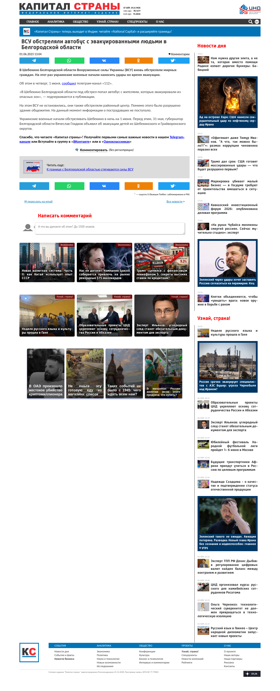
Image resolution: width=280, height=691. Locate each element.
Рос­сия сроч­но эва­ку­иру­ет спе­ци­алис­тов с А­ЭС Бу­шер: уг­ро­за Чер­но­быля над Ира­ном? (227, 385)
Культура (144, 655)
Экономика (66, 244)
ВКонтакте (81, 141)
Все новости (175, 201)
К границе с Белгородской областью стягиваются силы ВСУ (90, 169)
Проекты (187, 645)
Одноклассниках (117, 141)
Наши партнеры (233, 659)
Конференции (147, 651)
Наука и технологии (108, 659)
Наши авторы (231, 655)
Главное (33, 21)
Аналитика (55, 21)
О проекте (230, 651)
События (60, 645)
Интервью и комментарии (154, 662)
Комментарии (180, 54)
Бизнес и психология (151, 659)
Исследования (105, 666)
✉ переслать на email (38, 201)
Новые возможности (109, 662)
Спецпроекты (137, 21)
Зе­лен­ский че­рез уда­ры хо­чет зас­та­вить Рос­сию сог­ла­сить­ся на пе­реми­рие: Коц (227, 281)
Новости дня (211, 46)
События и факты (64, 655)
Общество (80, 21)
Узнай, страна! (108, 21)
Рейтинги (187, 662)
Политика (102, 655)
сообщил (69, 83)
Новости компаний (192, 659)
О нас (160, 21)
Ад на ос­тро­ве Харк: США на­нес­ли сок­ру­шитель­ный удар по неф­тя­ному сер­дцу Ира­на (227, 120)
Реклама (229, 662)
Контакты (229, 666)
